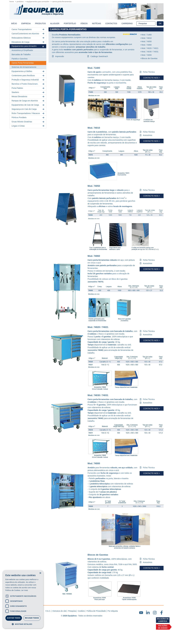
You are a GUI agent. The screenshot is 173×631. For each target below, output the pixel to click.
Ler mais (24, 590)
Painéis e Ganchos (20, 59)
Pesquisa (72, 611)
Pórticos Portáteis (28, 117)
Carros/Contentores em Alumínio (28, 33)
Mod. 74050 (147, 41)
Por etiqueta (113, 611)
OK (160, 23)
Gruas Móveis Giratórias (28, 122)
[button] (23, 624)
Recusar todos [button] (32, 618)
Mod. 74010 (147, 38)
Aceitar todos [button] (13, 618)
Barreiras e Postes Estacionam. (28, 84)
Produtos (20, 2)
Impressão (59, 56)
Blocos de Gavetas (150, 58)
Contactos (111, 23)
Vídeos (84, 23)
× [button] (40, 573)
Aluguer (54, 23)
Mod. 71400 (147, 35)
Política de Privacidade (96, 611)
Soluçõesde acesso (162, 627)
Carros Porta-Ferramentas (61, 2)
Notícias (96, 23)
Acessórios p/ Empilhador (22, 50)
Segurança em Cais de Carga (28, 109)
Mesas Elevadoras (28, 96)
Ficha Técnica (149, 72)
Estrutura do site (59, 611)
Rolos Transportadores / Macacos (28, 113)
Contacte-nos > (151, 78)
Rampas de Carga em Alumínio (28, 101)
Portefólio (70, 23)
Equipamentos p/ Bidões (28, 71)
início (14, 23)
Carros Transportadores (28, 29)
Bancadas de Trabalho (21, 54)
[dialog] (23, 599)
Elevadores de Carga (28, 42)
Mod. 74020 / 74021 (150, 48)
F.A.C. (48, 611)
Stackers (28, 92)
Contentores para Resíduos (28, 75)
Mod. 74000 (147, 55)
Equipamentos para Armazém (37, 2)
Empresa (26, 23)
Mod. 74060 (147, 45)
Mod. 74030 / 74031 (150, 52)
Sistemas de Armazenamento (24, 67)
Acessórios (147, 135)
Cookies (81, 611)
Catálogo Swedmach (99, 56)
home (11, 2)
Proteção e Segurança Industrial (28, 80)
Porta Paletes (28, 88)
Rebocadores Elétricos (28, 38)
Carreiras (127, 23)
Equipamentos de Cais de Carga (28, 105)
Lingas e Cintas (28, 126)
